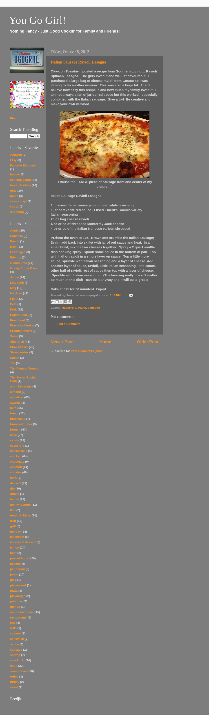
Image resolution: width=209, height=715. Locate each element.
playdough (17, 596)
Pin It (14, 118)
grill (13, 526)
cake (13, 435)
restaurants (18, 617)
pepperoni (17, 569)
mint (13, 553)
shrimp (15, 655)
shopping (17, 212)
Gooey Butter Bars (23, 268)
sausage (94, 307)
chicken (15, 456)
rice (13, 622)
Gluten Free (18, 263)
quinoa (15, 606)
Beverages (17, 252)
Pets (13, 304)
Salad (14, 336)
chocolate (17, 461)
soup (13, 665)
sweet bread (19, 671)
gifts (13, 190)
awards (15, 402)
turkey (14, 682)
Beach (14, 241)
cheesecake (18, 451)
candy (14, 440)
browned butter (21, 424)
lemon (14, 547)
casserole (69, 307)
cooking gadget (21, 179)
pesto (14, 574)
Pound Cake (19, 315)
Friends (15, 257)
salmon (15, 633)
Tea (12, 363)
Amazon (16, 154)
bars (13, 408)
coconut (16, 467)
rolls (13, 628)
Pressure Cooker (22, 325)
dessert (15, 483)
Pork (13, 309)
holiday (15, 531)
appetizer (16, 397)
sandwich (17, 639)
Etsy (13, 160)
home (14, 196)
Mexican (16, 293)
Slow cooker (19, 347)
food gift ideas (20, 185)
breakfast (17, 418)
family (14, 499)
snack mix (17, 660)
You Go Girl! (37, 20)
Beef (13, 246)
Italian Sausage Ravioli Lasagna (78, 62)
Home (105, 341)
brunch (15, 429)
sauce (14, 644)
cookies (15, 472)
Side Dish (17, 341)
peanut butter (19, 558)
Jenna (14, 277)
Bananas (16, 236)
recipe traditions (22, 612)
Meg (13, 288)
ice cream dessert (23, 542)
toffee (14, 676)
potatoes (16, 601)
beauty (15, 174)
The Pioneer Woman (24, 368)
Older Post (147, 341)
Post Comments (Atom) (87, 351)
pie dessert (18, 585)
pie (12, 580)
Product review (21, 330)
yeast (14, 687)
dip (12, 488)
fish (13, 510)
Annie (14, 230)
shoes (14, 206)
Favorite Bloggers (23, 165)
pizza (14, 590)
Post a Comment (68, 324)
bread (14, 413)
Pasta (82, 307)
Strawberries (19, 352)
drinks (14, 494)
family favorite (20, 504)
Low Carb (17, 282)
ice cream (17, 536)
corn (13, 477)
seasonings (18, 201)
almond (15, 392)
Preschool (17, 320)
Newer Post (62, 341)
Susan (14, 357)
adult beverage (20, 386)
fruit (13, 521)
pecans (15, 563)
